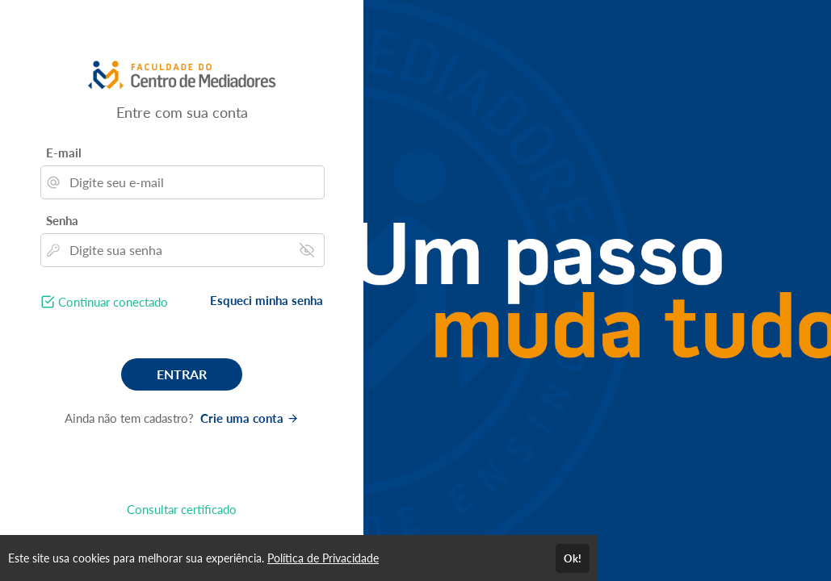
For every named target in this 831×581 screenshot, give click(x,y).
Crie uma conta (249, 418)
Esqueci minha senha (266, 300)
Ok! (572, 558)
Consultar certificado (182, 509)
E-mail (64, 152)
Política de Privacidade (323, 558)
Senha (62, 220)
